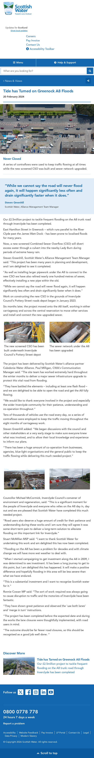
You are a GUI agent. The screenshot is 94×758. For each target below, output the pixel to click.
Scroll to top (47, 753)
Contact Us (33, 44)
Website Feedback (28, 732)
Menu (18, 62)
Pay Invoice (33, 40)
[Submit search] (90, 71)
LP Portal (60, 732)
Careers (30, 36)
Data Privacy (11, 735)
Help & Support (65, 62)
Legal (86, 732)
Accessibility (9, 732)
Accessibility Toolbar (40, 48)
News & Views (13, 80)
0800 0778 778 (20, 712)
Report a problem (14, 723)
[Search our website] (44, 71)
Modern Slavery (29, 735)
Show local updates (19, 30)
